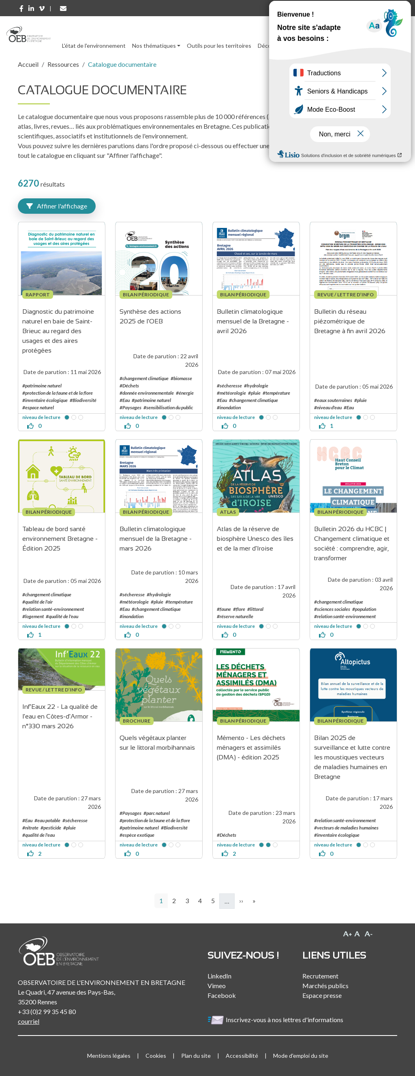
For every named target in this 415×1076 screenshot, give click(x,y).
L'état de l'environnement (94, 45)
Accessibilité (242, 1055)
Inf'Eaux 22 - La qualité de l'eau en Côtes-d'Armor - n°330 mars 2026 (60, 716)
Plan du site (196, 1055)
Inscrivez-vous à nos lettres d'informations (276, 1019)
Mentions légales (108, 1055)
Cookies (155, 1055)
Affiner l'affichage (56, 206)
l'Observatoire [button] (360, 45)
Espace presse (322, 995)
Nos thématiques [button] (154, 45)
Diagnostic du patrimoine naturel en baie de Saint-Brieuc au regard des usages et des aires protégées (59, 331)
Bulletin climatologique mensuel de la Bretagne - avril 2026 (254, 321)
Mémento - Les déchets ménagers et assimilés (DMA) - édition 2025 (252, 747)
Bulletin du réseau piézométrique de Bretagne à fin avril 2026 (349, 321)
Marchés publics (325, 985)
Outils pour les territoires (219, 45)
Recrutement (320, 976)
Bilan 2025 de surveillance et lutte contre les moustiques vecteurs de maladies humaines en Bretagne (353, 757)
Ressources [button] (309, 45)
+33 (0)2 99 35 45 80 (47, 1011)
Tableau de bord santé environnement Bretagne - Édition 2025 (60, 538)
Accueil (28, 64)
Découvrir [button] (270, 45)
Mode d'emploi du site (300, 1055)
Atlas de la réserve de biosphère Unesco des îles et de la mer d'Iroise (256, 538)
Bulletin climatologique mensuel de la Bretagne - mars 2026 (156, 538)
